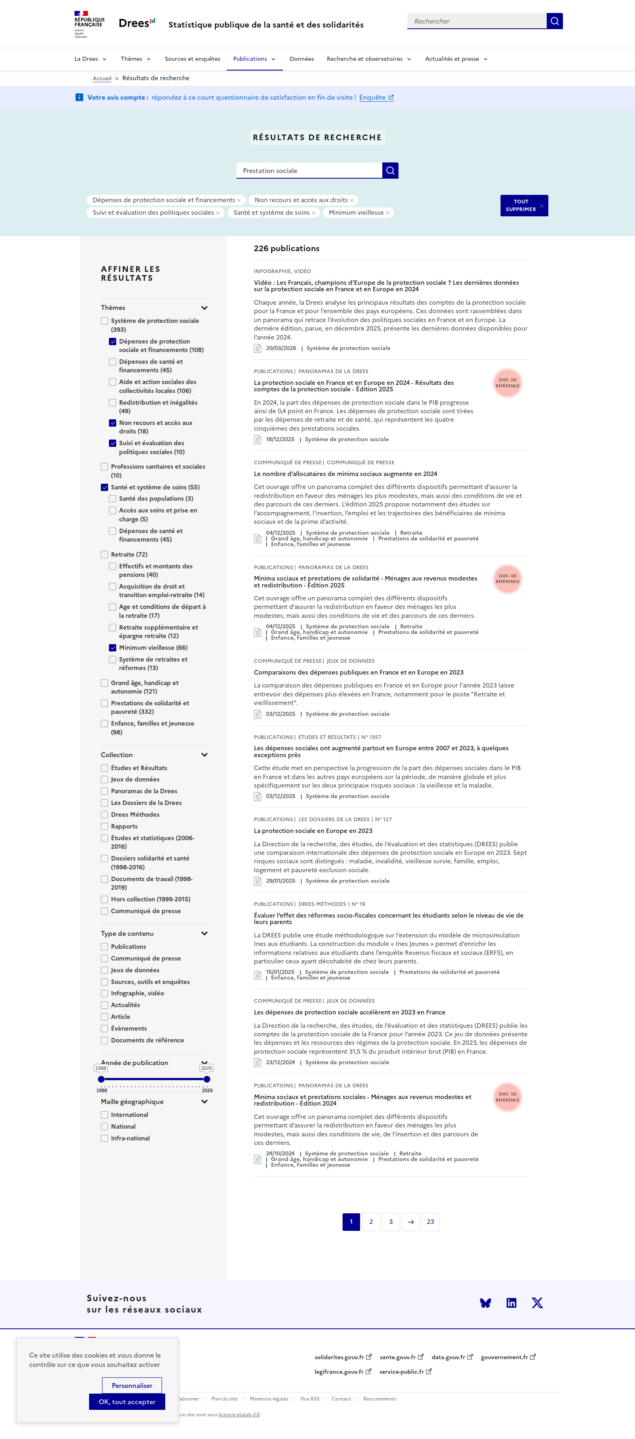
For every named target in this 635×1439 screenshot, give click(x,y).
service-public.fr (401, 1372)
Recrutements (379, 1399)
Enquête (373, 97)
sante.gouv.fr (398, 1358)
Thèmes (131, 59)
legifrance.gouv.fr (339, 1372)
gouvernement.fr (504, 1358)
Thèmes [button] (113, 307)
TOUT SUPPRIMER (521, 205)
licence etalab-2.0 (239, 1414)
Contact (341, 1399)
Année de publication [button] (134, 1063)
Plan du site (224, 1399)
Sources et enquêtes (192, 59)
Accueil (102, 78)
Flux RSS (310, 1399)
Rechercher (555, 21)
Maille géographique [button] (132, 1101)
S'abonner (187, 1399)
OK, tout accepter (127, 1402)
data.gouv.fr (448, 1358)
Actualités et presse (452, 59)
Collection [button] (117, 755)
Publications (250, 59)
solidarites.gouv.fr (339, 1358)
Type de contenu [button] (127, 933)
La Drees (86, 59)
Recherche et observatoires (365, 59)
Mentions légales (269, 1399)
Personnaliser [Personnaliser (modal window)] (132, 1385)
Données (302, 59)
